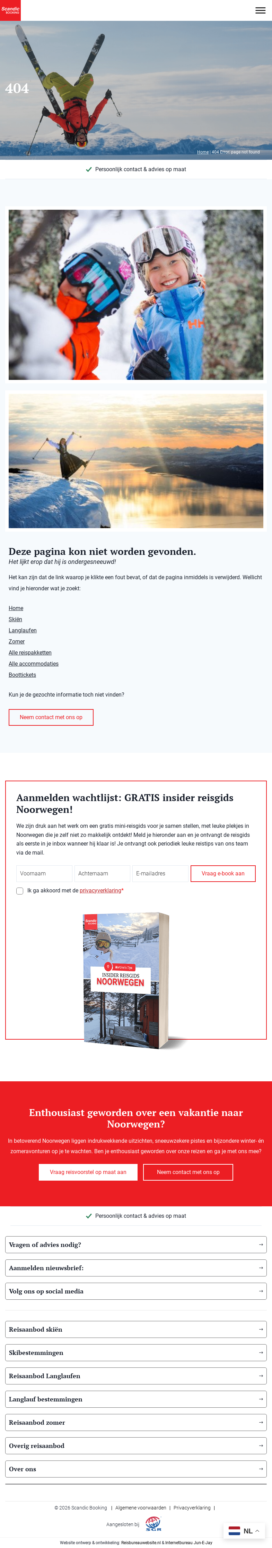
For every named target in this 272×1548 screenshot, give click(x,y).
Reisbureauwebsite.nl (141, 1542)
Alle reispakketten (30, 652)
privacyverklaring (100, 890)
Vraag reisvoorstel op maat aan (88, 1172)
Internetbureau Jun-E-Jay (188, 1542)
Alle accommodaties (34, 663)
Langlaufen (23, 630)
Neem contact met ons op (51, 717)
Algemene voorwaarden (140, 1507)
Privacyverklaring (192, 1507)
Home (203, 152)
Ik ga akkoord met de (75, 891)
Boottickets (22, 675)
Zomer (17, 641)
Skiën (15, 619)
